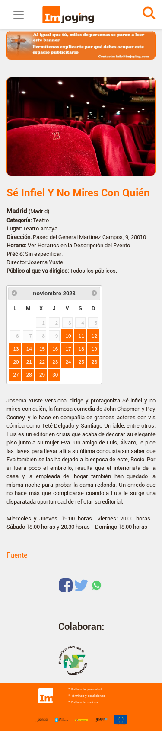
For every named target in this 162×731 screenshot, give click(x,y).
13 (16, 348)
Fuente (16, 555)
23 (55, 361)
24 (68, 361)
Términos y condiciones (88, 696)
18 (81, 348)
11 (81, 335)
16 (55, 348)
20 (16, 361)
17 (68, 348)
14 (29, 348)
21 (29, 361)
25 (81, 361)
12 (94, 335)
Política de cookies (84, 702)
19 (94, 348)
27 (16, 374)
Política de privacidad (86, 689)
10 (68, 335)
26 (94, 361)
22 (42, 361)
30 (55, 374)
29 (42, 374)
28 (29, 374)
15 (42, 348)
